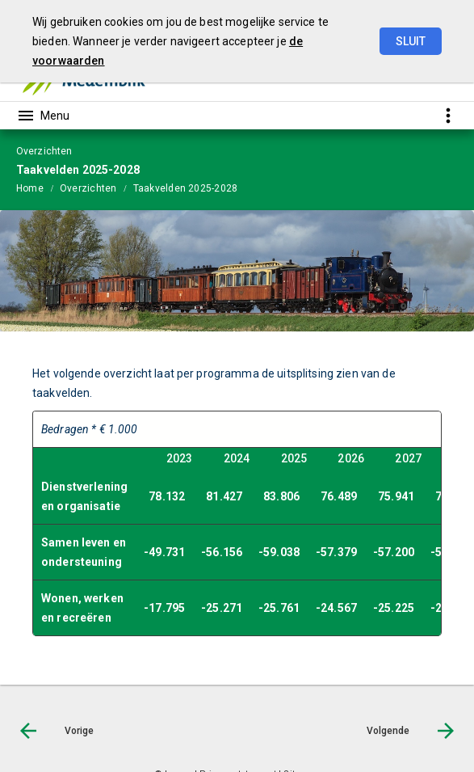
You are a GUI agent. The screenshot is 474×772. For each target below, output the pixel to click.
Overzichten (88, 188)
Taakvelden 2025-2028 (185, 188)
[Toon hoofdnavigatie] (43, 115)
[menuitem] (38, 187)
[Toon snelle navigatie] (448, 115)
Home (30, 188)
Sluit (411, 41)
